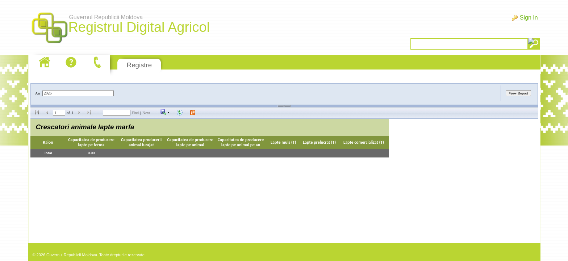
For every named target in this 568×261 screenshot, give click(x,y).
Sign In (529, 17)
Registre (139, 65)
